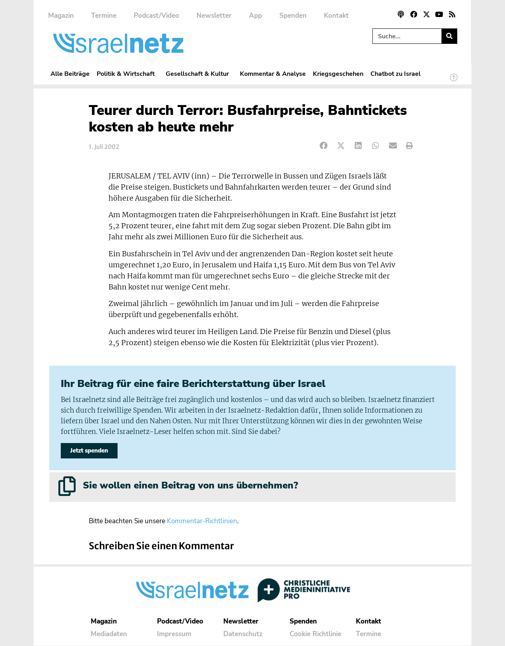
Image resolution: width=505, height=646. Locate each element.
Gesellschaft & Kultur (199, 73)
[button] (323, 146)
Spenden (293, 15)
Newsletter (214, 15)
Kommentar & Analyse (273, 73)
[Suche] (449, 36)
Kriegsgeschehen (338, 73)
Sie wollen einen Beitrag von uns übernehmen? (190, 485)
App (255, 15)
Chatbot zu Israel (395, 73)
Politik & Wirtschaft (128, 73)
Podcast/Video (156, 15)
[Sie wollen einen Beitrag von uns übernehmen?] (67, 486)
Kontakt (336, 15)
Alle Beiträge (70, 73)
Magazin (61, 15)
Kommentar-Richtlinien (202, 521)
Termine (103, 15)
